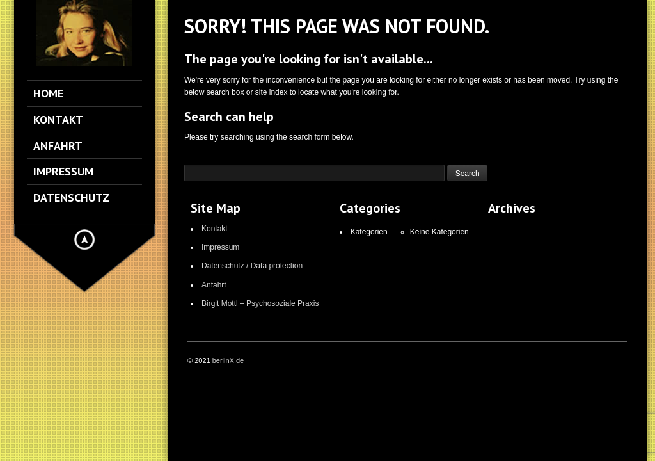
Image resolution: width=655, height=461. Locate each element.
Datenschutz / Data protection (252, 265)
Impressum (220, 247)
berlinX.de (228, 360)
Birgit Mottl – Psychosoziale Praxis (260, 303)
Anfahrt (213, 284)
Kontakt (214, 228)
